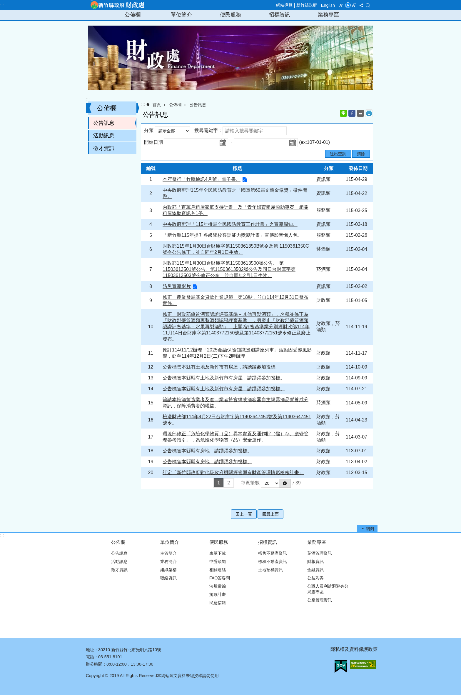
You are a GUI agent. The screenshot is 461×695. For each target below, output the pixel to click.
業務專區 (328, 15)
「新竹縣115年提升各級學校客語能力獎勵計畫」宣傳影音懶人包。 (232, 235)
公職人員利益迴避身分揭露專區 (327, 589)
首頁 (157, 104)
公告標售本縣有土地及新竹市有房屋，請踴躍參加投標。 (221, 366)
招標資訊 (279, 15)
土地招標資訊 (270, 569)
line (343, 113)
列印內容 (369, 113)
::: (2, 2)
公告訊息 (103, 123)
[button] (285, 483)
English (328, 5)
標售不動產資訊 (272, 553)
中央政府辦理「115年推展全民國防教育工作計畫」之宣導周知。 (230, 224)
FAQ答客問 (219, 578)
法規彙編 (217, 586)
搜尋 (368, 5)
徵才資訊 (103, 148)
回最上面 (270, 514)
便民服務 (230, 15)
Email (360, 113)
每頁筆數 (250, 482)
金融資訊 (315, 569)
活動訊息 (103, 136)
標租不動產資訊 (272, 561)
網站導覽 (284, 5)
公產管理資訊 (319, 600)
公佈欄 (133, 15)
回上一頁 (243, 514)
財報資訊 (315, 561)
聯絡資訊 (168, 578)
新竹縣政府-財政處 (117, 5)
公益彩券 (315, 578)
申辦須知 (217, 561)
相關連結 (217, 569)
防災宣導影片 (177, 286)
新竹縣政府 (306, 5)
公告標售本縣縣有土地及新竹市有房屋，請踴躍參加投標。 (224, 377)
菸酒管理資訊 (319, 553)
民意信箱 (217, 602)
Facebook (351, 113)
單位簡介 (181, 15)
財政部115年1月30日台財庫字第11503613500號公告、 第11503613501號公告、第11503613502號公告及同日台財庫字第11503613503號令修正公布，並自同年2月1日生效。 (229, 269)
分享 (361, 5)
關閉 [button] (370, 528)
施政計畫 (217, 594)
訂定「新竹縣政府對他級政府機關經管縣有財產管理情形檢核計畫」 (233, 472)
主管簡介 (168, 553)
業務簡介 (168, 561)
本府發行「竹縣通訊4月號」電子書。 (201, 179)
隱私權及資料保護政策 (354, 649)
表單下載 (217, 553)
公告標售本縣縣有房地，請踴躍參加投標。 (207, 450)
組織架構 (168, 569)
